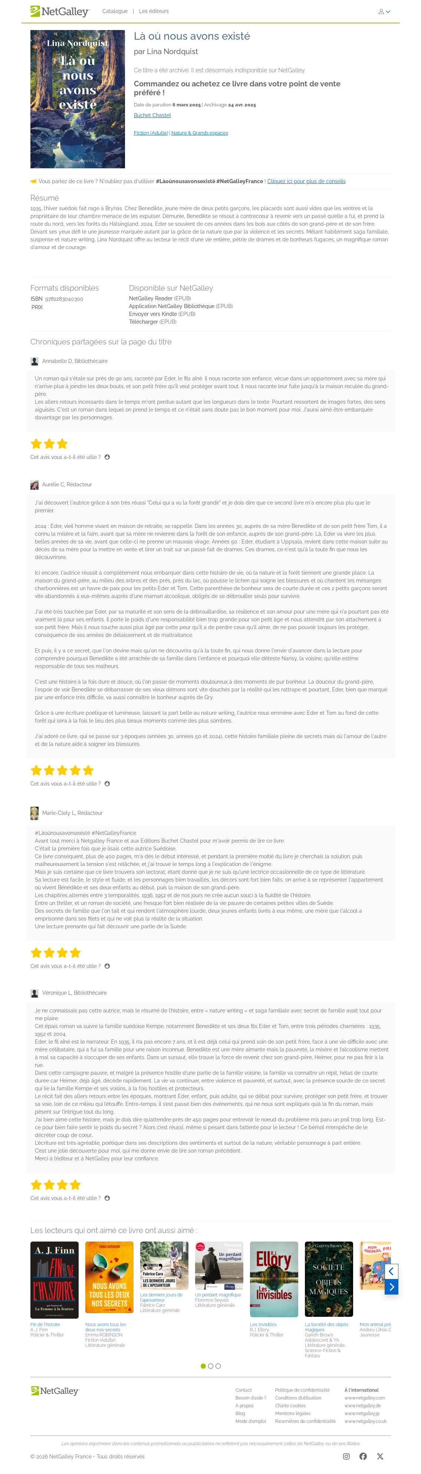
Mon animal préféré (379, 1324)
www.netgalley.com (365, 1398)
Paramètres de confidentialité (305, 1421)
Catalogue (115, 11)
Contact (244, 1390)
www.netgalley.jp (362, 1413)
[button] (54, 1280)
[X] (380, 1457)
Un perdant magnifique (218, 1295)
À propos (245, 1405)
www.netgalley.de (363, 1405)
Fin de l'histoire (45, 1324)
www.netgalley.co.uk (366, 1421)
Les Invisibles (263, 1324)
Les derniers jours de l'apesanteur (161, 1297)
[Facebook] (363, 1457)
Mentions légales (292, 1413)
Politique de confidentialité (302, 1390)
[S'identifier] (384, 11)
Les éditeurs (154, 11)
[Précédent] (391, 1271)
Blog (240, 1413)
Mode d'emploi (251, 1421)
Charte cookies (290, 1405)
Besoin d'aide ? (251, 1398)
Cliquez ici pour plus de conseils (306, 181)
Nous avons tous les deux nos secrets (105, 1327)
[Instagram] (346, 1457)
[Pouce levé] (107, 457)
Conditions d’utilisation (298, 1398)
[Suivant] (391, 1287)
